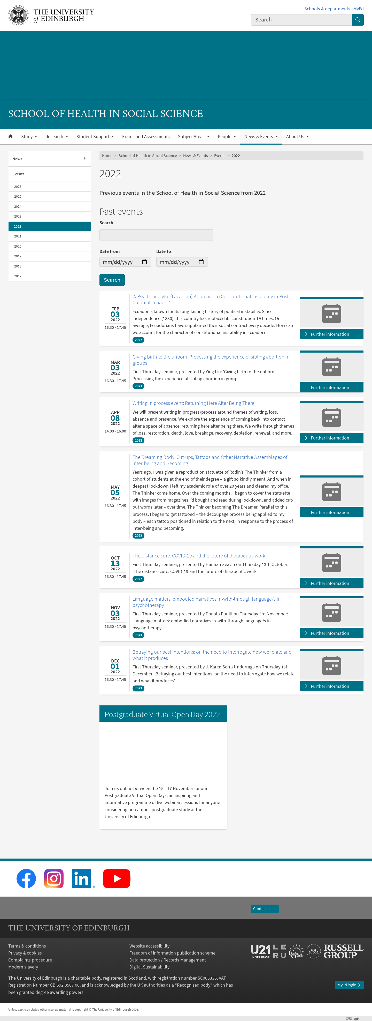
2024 (17, 206)
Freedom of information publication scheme (172, 953)
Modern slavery (23, 967)
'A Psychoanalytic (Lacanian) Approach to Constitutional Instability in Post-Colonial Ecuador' (211, 299)
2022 (17, 226)
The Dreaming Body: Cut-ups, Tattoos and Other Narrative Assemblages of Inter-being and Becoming (210, 460)
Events (18, 173)
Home (107, 155)
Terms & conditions (27, 946)
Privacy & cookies (25, 953)
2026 (17, 186)
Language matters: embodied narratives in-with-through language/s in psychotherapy (207, 602)
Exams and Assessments (146, 136)
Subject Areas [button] (192, 136)
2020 (17, 246)
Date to (163, 251)
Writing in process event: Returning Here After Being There (193, 403)
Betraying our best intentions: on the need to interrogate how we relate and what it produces (212, 655)
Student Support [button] (93, 136)
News (17, 158)
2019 (17, 256)
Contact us (264, 908)
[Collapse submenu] (86, 174)
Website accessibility (149, 946)
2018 (17, 266)
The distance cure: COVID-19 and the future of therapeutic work (199, 556)
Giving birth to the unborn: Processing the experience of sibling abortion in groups (211, 360)
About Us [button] (295, 136)
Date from (109, 251)
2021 (17, 236)
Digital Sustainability (149, 967)
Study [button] (27, 136)
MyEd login (349, 984)
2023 (17, 216)
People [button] (225, 136)
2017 (17, 276)
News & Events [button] (259, 136)
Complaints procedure (30, 960)
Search (106, 223)
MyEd (358, 9)
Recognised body (193, 985)
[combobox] (302, 20)
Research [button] (54, 136)
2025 (17, 196)
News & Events (195, 155)
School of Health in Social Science (148, 155)
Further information (330, 334)
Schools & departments (327, 9)
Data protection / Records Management (167, 960)
